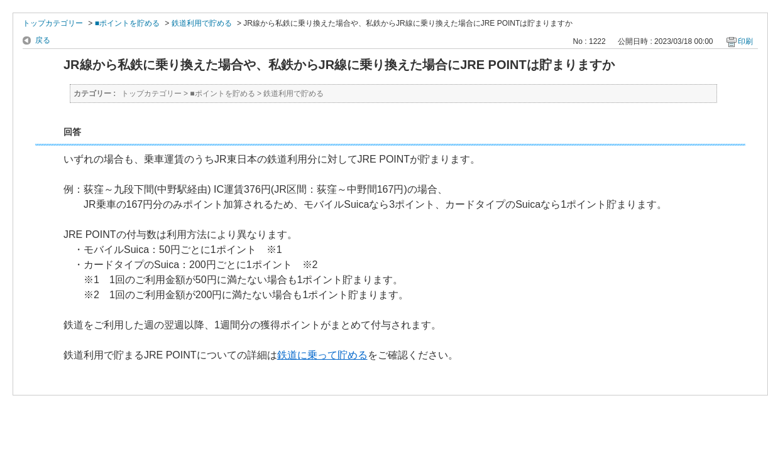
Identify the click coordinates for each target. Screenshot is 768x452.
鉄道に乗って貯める (322, 355)
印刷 (745, 41)
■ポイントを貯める (127, 23)
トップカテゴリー (53, 23)
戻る (42, 40)
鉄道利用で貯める (202, 23)
